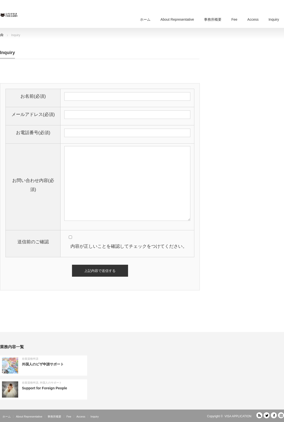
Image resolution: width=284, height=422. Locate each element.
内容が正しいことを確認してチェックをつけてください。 (125, 246)
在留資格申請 (30, 358)
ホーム (145, 19)
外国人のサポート (51, 382)
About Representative (177, 19)
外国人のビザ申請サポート (43, 364)
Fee (234, 19)
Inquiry (274, 19)
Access (253, 19)
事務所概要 (212, 19)
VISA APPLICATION (237, 416)
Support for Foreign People (44, 388)
